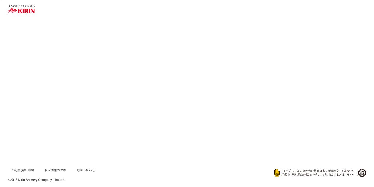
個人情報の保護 (55, 170)
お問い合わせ (85, 170)
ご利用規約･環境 (22, 170)
